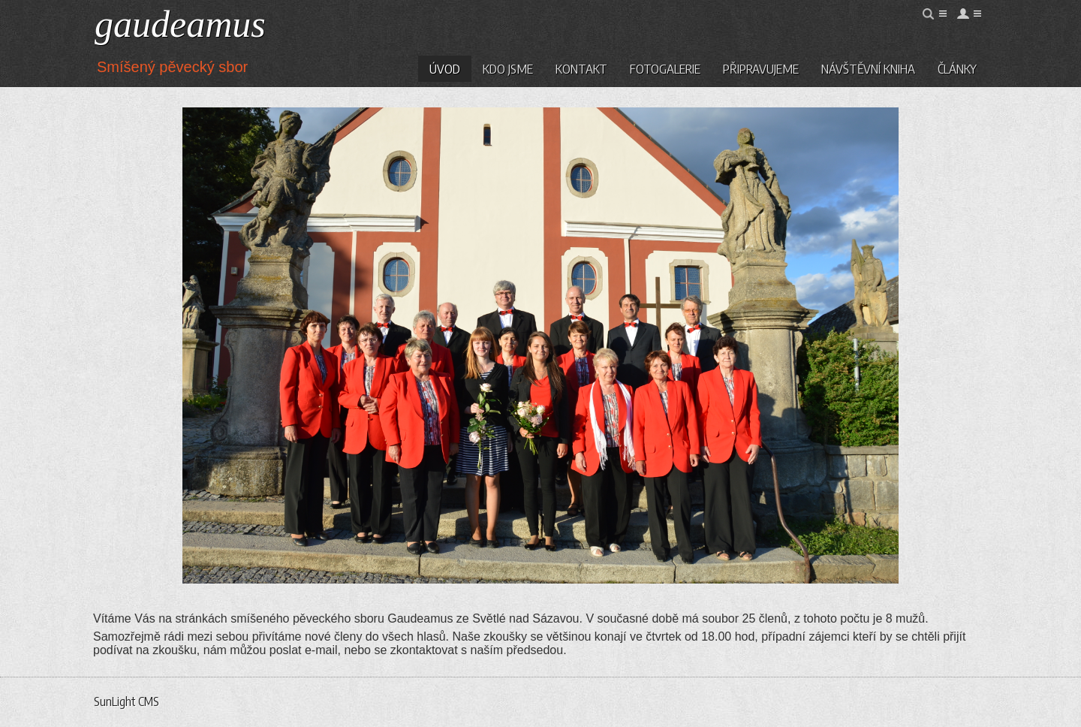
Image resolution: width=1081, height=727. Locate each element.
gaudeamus (180, 24)
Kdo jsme (508, 68)
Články (957, 68)
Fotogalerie (665, 68)
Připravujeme (761, 68)
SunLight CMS (126, 701)
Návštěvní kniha (868, 68)
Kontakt (581, 68)
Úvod (444, 68)
